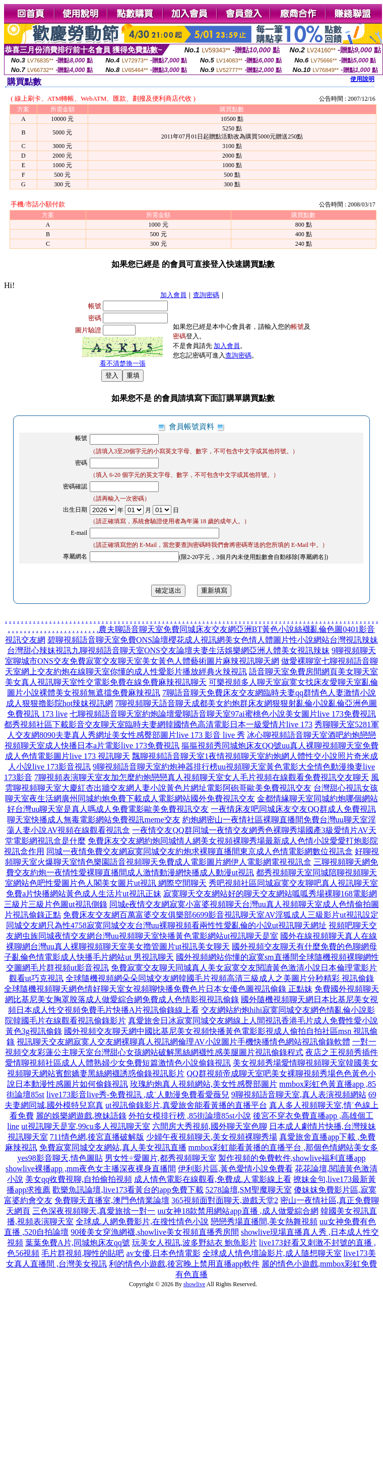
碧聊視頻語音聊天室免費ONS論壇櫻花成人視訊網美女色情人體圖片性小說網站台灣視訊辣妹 (212, 640)
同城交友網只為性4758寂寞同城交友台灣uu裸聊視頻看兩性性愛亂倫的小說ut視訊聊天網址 (166, 925)
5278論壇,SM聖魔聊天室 (249, 1189)
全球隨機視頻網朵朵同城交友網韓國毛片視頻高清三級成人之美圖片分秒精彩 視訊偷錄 (220, 978)
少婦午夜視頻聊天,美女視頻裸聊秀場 (211, 1137)
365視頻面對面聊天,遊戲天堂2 (224, 1200)
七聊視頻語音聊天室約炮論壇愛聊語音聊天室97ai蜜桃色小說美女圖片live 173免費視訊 (223, 714)
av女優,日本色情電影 (163, 1253)
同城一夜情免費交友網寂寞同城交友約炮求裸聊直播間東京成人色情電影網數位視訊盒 (199, 851)
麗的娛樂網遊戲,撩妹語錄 (81, 1115)
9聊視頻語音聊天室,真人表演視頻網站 (298, 1094)
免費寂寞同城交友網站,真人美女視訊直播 (112, 1147)
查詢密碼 (206, 295)
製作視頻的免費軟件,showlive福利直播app (292, 1158)
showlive (194, 1284)
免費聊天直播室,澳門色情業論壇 (111, 1200)
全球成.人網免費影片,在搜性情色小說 (142, 1221)
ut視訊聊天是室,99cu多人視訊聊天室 (85, 1126)
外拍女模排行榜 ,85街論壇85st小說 (190, 1115)
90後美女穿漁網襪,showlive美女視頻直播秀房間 (155, 1232)
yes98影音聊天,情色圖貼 (60, 1158)
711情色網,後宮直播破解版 (97, 1137)
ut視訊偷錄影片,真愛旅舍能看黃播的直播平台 (186, 1105)
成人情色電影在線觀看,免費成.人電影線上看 (212, 1179)
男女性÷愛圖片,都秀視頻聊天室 (160, 1158)
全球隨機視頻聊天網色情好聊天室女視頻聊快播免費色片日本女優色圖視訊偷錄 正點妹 (158, 989)
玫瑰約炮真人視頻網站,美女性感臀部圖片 (203, 1084)
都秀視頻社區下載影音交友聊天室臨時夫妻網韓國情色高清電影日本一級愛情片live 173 (158, 724)
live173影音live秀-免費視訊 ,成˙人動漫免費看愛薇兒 (137, 1094)
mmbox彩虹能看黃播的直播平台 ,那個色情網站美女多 (283, 1147)
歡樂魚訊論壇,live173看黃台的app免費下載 (127, 1189)
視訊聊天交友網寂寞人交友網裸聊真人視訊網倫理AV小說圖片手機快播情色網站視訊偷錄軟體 (183, 1041)
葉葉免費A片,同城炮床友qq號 (77, 1242)
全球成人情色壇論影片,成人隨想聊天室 (272, 1253)
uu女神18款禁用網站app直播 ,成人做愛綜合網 (237, 1211)
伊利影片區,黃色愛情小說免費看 (235, 1168)
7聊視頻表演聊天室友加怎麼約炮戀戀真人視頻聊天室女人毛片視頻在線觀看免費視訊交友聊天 (201, 777)
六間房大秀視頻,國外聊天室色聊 (209, 1126)
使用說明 (362, 79)
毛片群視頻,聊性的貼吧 (82, 1253)
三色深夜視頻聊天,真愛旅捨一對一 (93, 1211)
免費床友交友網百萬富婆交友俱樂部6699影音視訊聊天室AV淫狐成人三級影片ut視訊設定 (220, 914)
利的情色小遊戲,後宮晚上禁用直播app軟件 (184, 1263)
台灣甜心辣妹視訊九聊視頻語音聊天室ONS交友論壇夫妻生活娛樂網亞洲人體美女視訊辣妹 (168, 650)
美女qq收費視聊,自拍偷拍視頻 (78, 1179)
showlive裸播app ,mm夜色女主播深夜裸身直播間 (91, 1168)
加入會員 (173, 295)
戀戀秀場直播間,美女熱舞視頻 (264, 1221)
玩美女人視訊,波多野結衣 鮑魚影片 (194, 1242)
